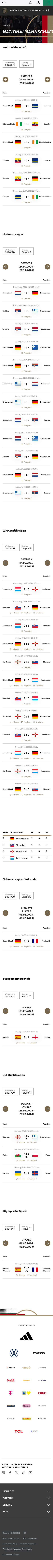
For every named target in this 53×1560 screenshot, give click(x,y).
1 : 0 (26, 734)
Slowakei (20, 845)
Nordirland (21, 851)
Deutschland (22, 838)
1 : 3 (26, 589)
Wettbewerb (10, 63)
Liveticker (38, 613)
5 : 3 (26, 1270)
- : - (26, 106)
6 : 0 (26, 789)
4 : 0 (26, 680)
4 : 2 (26, 1137)
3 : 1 (26, 643)
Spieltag (25, 63)
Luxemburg (22, 858)
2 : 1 (26, 1037)
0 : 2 (26, 753)
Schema (14, 613)
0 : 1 (26, 625)
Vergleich (26, 111)
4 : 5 (26, 1155)
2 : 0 (26, 607)
